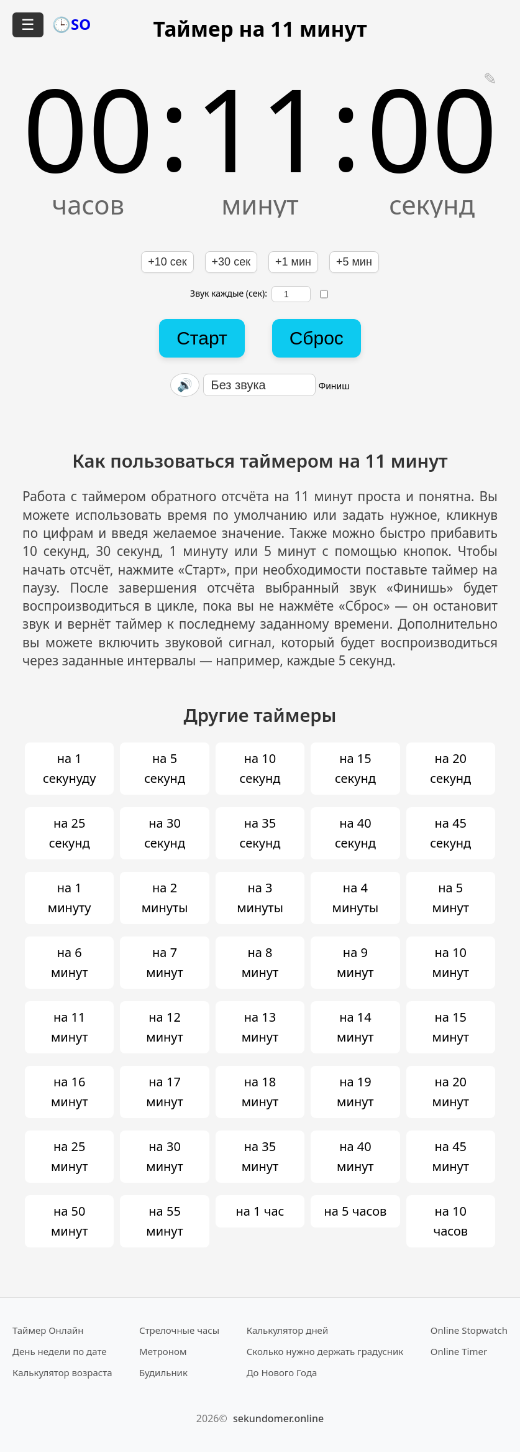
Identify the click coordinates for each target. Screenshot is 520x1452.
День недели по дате (59, 1351)
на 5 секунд (164, 768)
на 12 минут (164, 1027)
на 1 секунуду (69, 768)
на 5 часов (355, 1211)
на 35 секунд (260, 833)
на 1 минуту (69, 897)
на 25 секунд (69, 833)
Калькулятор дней (288, 1330)
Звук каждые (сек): (250, 294)
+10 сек (167, 262)
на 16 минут (69, 1091)
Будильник (163, 1372)
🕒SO (71, 24)
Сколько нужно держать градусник (325, 1351)
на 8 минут (260, 962)
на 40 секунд (355, 833)
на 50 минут (69, 1221)
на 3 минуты (260, 897)
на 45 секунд (450, 833)
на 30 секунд (164, 833)
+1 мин (293, 262)
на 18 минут (260, 1091)
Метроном (162, 1351)
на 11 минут (69, 1027)
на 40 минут (355, 1156)
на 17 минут (164, 1091)
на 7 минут (164, 962)
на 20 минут (451, 1091)
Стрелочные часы (179, 1330)
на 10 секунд (260, 768)
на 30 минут (164, 1156)
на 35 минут (260, 1156)
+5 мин (354, 262)
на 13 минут (260, 1027)
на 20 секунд (450, 768)
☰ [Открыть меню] (28, 24)
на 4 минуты (355, 897)
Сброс (317, 338)
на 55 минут (164, 1221)
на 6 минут (69, 962)
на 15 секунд (355, 768)
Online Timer (459, 1351)
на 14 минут (355, 1027)
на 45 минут (451, 1156)
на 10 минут (451, 962)
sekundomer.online (278, 1418)
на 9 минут (355, 962)
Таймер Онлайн (48, 1330)
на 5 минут (451, 897)
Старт (201, 338)
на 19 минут (355, 1091)
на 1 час (259, 1211)
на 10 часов (450, 1221)
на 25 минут (69, 1156)
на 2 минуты (165, 897)
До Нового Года (282, 1372)
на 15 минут (451, 1027)
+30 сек (231, 262)
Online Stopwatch (469, 1330)
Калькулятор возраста (62, 1372)
